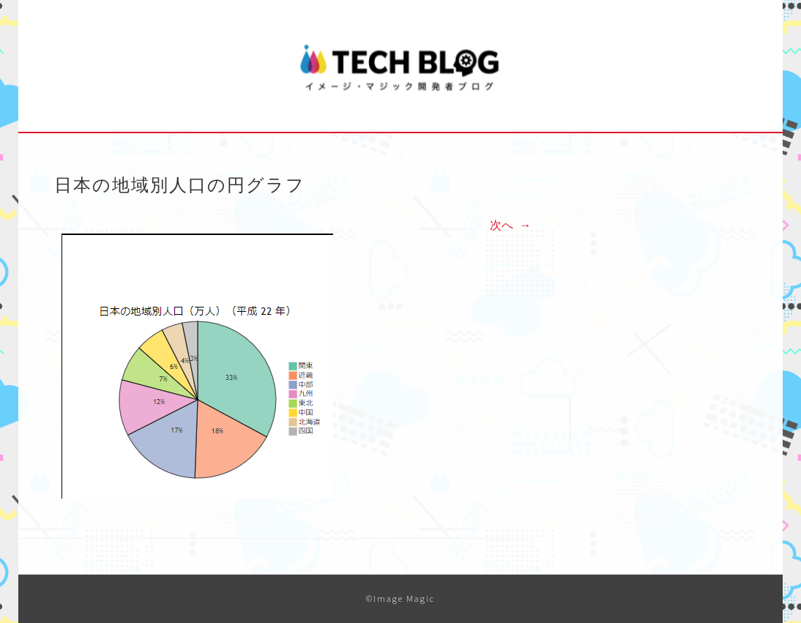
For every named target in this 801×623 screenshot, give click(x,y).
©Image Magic (400, 598)
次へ (510, 224)
